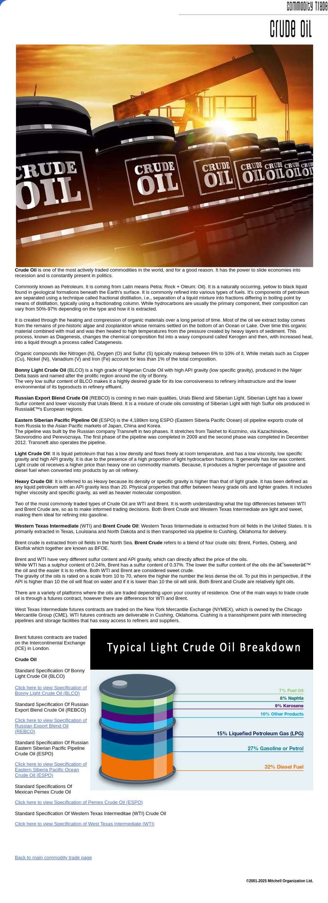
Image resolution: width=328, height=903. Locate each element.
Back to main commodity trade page (53, 857)
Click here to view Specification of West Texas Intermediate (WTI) (85, 824)
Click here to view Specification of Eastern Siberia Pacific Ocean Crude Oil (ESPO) (51, 769)
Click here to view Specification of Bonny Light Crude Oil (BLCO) (51, 690)
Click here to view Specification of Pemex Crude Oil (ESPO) (79, 802)
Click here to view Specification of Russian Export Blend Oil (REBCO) (51, 726)
